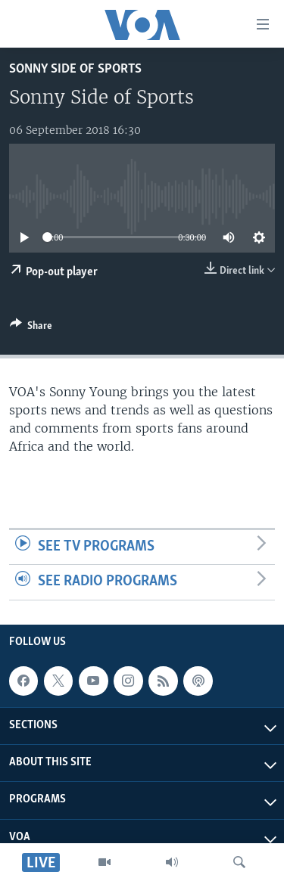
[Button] (31, 328)
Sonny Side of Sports (75, 69)
